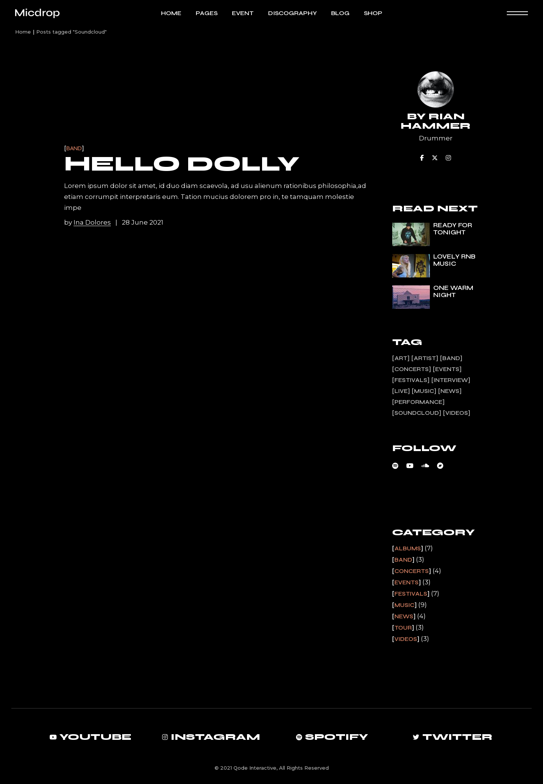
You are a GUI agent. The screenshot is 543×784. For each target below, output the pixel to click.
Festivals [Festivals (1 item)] (410, 380)
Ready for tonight (452, 228)
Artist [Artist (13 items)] (425, 358)
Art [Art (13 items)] (400, 358)
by (88, 222)
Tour (403, 627)
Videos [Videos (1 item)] (456, 413)
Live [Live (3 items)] (401, 391)
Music (404, 605)
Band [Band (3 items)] (451, 358)
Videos (405, 639)
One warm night (453, 291)
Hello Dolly (181, 163)
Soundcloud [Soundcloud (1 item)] (416, 413)
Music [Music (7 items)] (424, 391)
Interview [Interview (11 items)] (451, 380)
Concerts (411, 571)
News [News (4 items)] (449, 391)
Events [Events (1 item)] (447, 369)
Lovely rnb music (454, 260)
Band (74, 148)
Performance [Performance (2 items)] (418, 402)
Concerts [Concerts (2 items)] (411, 369)
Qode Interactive (254, 768)
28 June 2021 (142, 222)
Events (406, 582)
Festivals (410, 593)
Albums (407, 548)
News (403, 616)
